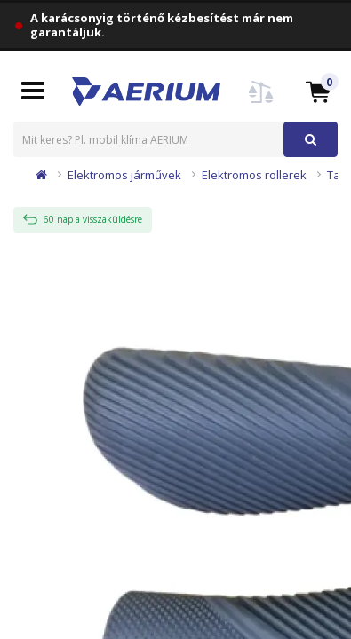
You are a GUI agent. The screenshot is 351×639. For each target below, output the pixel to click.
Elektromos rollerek (254, 175)
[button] (318, 91)
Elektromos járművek (124, 175)
